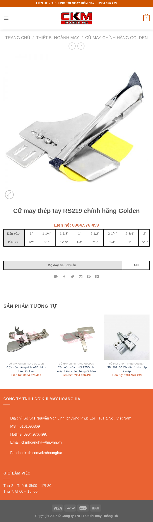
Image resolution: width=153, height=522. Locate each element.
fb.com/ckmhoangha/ (45, 453)
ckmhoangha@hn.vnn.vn (41, 442)
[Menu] (6, 18)
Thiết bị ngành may (57, 37)
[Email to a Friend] (80, 277)
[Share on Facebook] (64, 277)
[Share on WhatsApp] (56, 277)
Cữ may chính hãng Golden (116, 37)
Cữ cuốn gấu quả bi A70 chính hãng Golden (26, 369)
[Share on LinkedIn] (97, 277)
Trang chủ (17, 37)
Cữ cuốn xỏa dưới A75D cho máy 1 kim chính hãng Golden (76, 369)
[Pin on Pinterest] (89, 277)
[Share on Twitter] (72, 277)
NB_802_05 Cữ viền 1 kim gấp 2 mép (127, 369)
